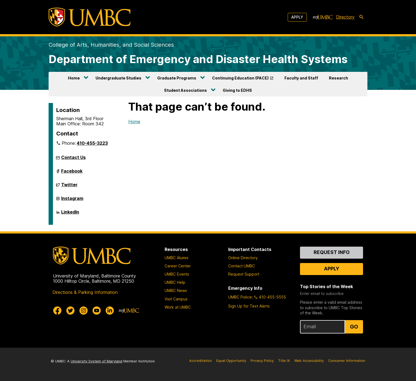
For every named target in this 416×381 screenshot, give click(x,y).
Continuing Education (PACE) (240, 78)
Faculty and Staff (301, 78)
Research (338, 78)
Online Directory (243, 257)
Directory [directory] (345, 17)
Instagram (72, 200)
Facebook (71, 173)
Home (74, 78)
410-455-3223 (92, 143)
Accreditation (200, 361)
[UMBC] (89, 17)
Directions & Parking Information (85, 292)
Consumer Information (346, 361)
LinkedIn (70, 214)
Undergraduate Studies (118, 78)
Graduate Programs (176, 78)
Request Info (332, 252)
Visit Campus (176, 299)
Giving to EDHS (237, 90)
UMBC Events (177, 274)
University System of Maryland (96, 361)
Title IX (284, 361)
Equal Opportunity (231, 361)
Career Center (178, 266)
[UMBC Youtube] (97, 311)
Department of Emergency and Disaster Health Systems (198, 59)
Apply (297, 17)
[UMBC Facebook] (57, 311)
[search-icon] (361, 17)
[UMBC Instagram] (84, 311)
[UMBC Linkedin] (110, 311)
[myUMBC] (322, 17)
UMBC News (176, 290)
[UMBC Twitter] (70, 311)
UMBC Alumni (176, 257)
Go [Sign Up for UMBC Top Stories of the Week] (354, 326)
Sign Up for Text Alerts (249, 306)
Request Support (243, 274)
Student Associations (185, 90)
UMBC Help (175, 282)
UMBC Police (240, 297)
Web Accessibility (309, 361)
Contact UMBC (241, 266)
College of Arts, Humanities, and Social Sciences (111, 45)
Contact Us (73, 157)
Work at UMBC (178, 307)
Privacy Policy (262, 361)
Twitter (69, 186)
